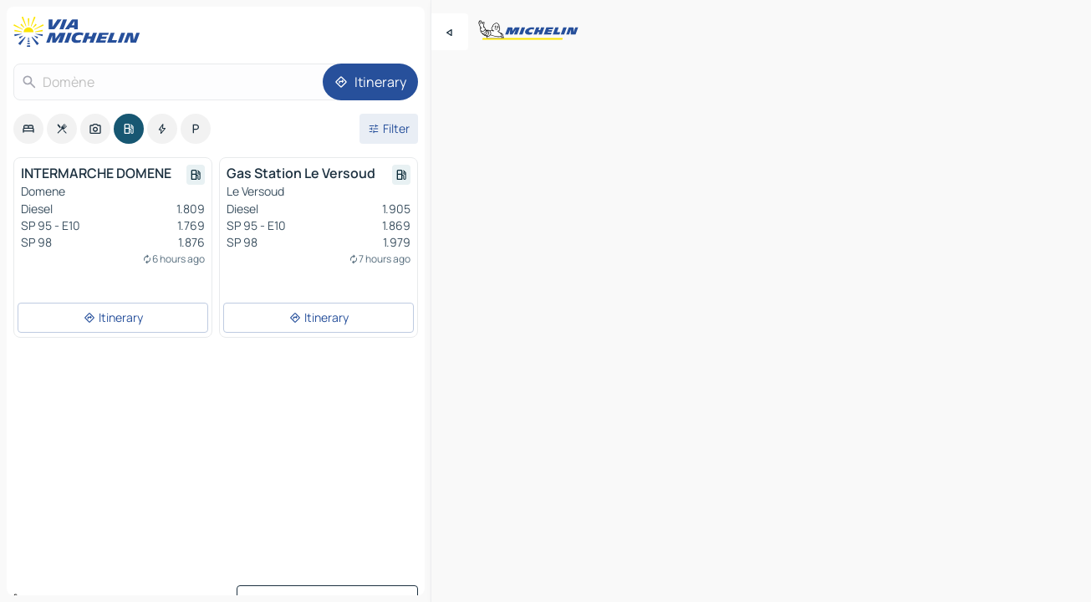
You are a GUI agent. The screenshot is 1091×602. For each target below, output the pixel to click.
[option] (28, 129)
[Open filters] (388, 129)
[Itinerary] (370, 82)
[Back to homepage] (80, 31)
